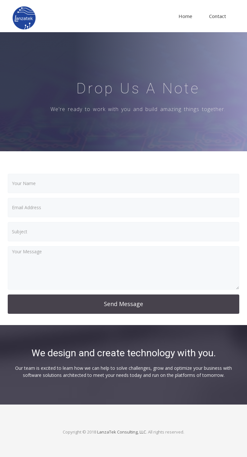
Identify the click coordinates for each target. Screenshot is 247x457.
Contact (217, 16)
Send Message (123, 304)
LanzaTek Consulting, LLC (121, 432)
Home (185, 16)
